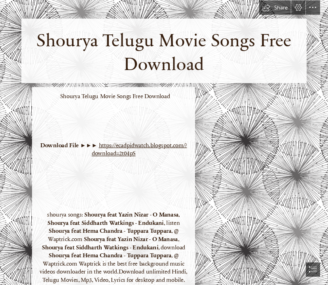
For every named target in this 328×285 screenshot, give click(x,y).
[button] (275, 7)
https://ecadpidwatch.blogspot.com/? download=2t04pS (139, 149)
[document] (164, 142)
